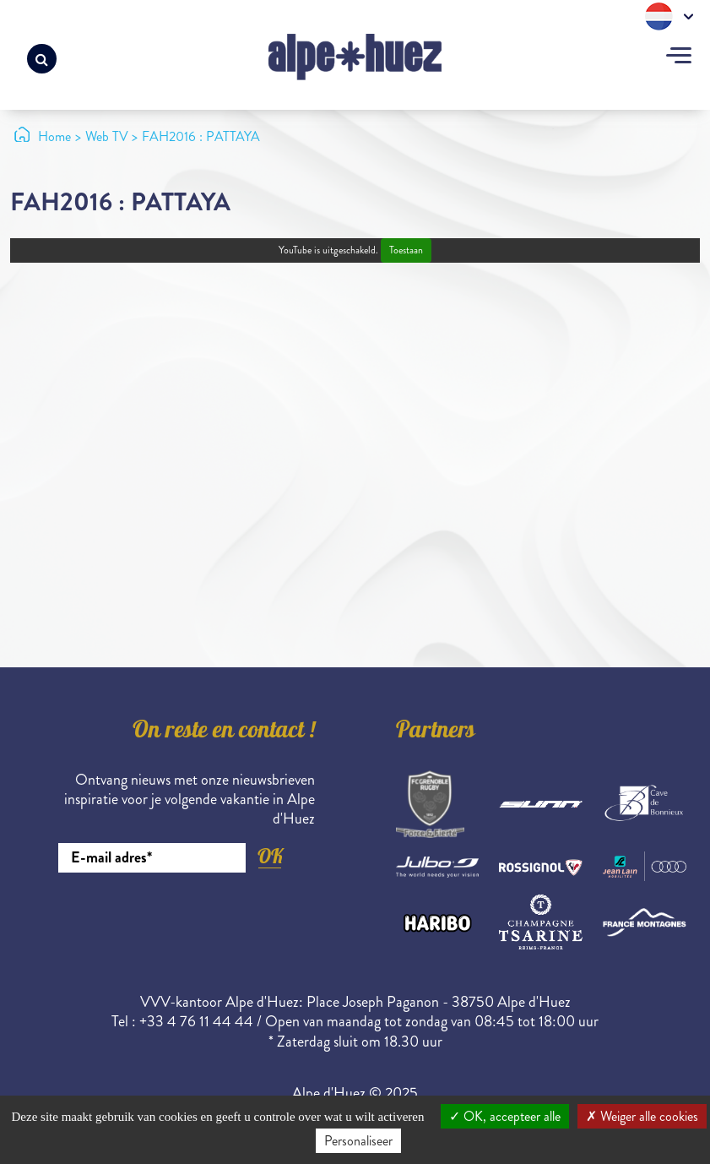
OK (270, 856)
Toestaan (406, 250)
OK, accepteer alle (505, 1116)
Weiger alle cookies (642, 1116)
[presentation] (186, 919)
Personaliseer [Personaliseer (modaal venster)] (358, 1140)
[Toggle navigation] (678, 57)
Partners (435, 732)
